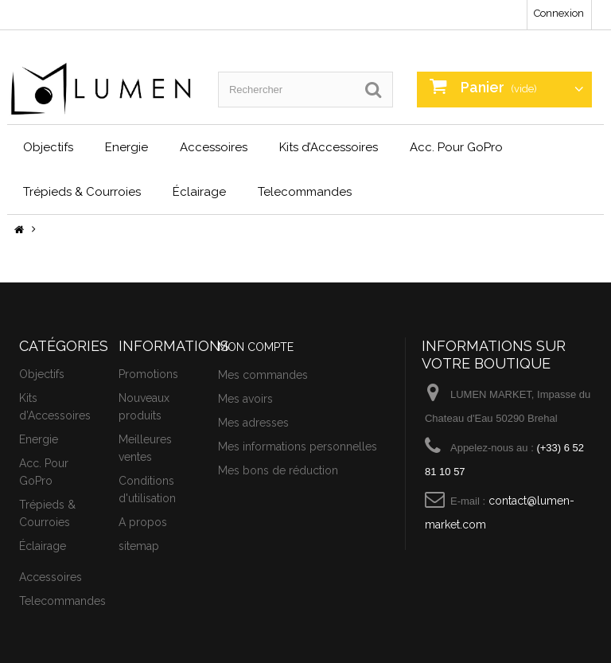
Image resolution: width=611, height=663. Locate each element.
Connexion (559, 13)
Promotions (148, 374)
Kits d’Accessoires (328, 147)
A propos (143, 522)
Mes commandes (263, 375)
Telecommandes (305, 192)
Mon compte (256, 347)
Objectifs (48, 147)
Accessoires (213, 147)
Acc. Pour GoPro (456, 147)
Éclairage (199, 192)
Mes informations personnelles (297, 446)
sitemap (139, 546)
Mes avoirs (245, 398)
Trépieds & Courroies (82, 192)
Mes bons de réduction (278, 470)
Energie (126, 147)
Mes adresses (253, 422)
